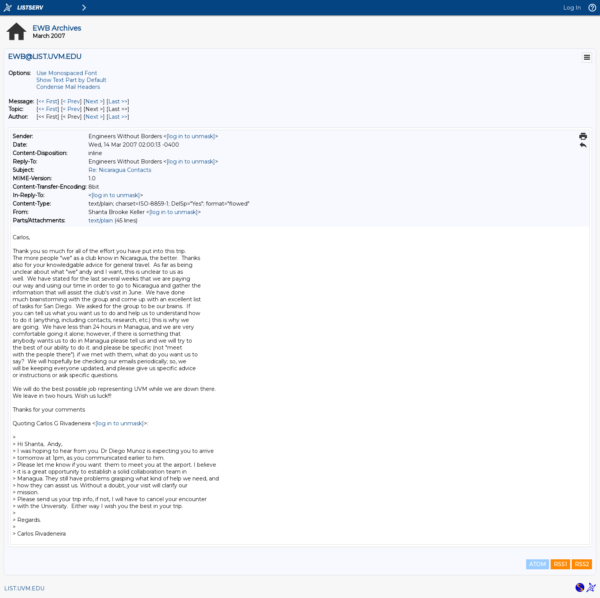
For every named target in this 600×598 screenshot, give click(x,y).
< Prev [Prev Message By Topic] (71, 109)
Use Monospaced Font (66, 73)
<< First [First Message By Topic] (47, 109)
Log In (572, 7)
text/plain (100, 220)
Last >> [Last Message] (117, 101)
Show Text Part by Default (71, 80)
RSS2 (582, 564)
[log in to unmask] (190, 136)
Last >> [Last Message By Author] (117, 116)
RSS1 (560, 564)
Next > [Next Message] (94, 101)
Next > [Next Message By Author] (94, 116)
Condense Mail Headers (68, 86)
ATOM (537, 564)
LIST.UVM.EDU (24, 588)
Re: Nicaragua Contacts (119, 170)
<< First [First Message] (47, 101)
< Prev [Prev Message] (71, 101)
